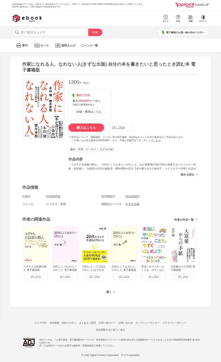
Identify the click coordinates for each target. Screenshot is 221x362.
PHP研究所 (53, 196)
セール (41, 45)
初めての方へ (69, 322)
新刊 (21, 45)
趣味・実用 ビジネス (83, 149)
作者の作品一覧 (184, 219)
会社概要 (54, 322)
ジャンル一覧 (89, 45)
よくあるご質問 (87, 322)
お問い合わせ (125, 322)
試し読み (118, 127)
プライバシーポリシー (174, 322)
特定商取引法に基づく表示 (110, 329)
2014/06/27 (132, 196)
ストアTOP (40, 322)
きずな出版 (106, 149)
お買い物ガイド (107, 322)
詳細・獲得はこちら (89, 111)
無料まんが (64, 45)
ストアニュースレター (148, 322)
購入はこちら (86, 127)
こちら (156, 140)
